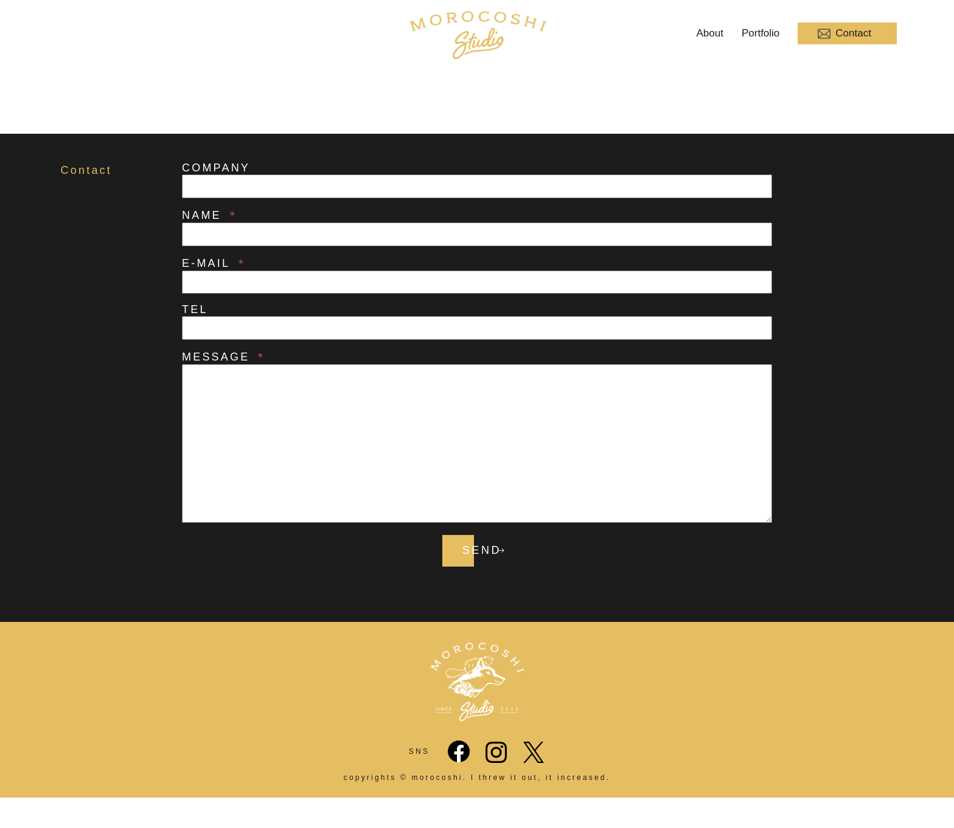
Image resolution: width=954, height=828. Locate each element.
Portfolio (760, 33)
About (710, 33)
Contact (844, 33)
